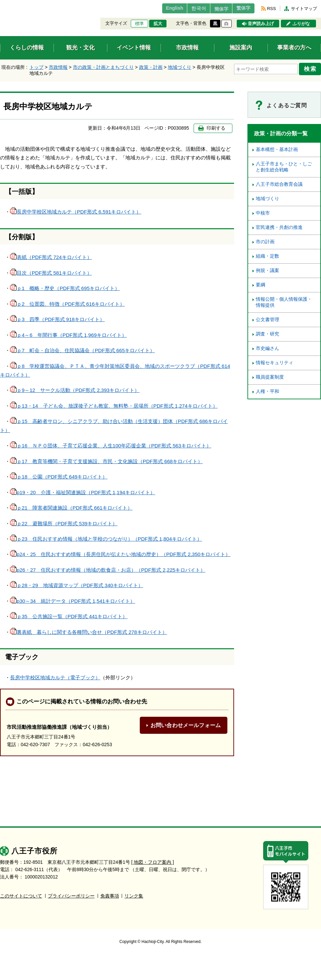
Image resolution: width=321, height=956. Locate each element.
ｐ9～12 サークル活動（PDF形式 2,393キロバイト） (74, 390)
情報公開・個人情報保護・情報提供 (284, 302)
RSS (271, 8)
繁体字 (241, 8)
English (161, 8)
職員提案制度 (270, 377)
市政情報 (58, 67)
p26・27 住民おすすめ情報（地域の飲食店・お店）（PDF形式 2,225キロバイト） (107, 570)
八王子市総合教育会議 (279, 184)
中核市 (263, 213)
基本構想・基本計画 (277, 149)
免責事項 (109, 895)
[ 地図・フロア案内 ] (152, 861)
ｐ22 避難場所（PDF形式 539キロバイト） (63, 523)
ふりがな (301, 23)
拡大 (157, 23)
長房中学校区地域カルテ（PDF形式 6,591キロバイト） (75, 212)
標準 (139, 23)
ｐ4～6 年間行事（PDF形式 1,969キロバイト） (68, 335)
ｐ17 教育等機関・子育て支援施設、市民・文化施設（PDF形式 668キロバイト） (106, 461)
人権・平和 (267, 391)
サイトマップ (304, 8)
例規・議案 (267, 270)
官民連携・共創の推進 (279, 227)
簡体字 (215, 9)
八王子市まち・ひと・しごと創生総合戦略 (284, 166)
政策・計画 (151, 67)
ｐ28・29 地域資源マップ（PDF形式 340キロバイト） (76, 585)
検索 (311, 68)
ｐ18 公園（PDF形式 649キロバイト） (58, 477)
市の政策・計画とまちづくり (103, 67)
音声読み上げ (261, 23)
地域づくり (179, 67)
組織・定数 (267, 256)
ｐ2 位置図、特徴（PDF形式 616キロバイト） (67, 304)
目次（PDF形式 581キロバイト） (51, 273)
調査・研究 (267, 333)
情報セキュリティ (274, 362)
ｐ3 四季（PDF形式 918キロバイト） (57, 319)
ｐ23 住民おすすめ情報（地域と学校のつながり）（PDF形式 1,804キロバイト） (106, 539)
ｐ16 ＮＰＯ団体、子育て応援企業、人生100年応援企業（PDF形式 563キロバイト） (110, 445)
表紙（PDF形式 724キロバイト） (51, 257)
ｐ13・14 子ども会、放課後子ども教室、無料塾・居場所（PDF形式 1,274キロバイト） (114, 406)
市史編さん (267, 348)
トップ (36, 67)
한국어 (188, 8)
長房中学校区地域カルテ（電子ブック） (55, 677)
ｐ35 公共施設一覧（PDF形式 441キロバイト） (68, 616)
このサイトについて (21, 895)
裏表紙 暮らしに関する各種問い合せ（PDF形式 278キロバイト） (88, 632)
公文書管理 (267, 319)
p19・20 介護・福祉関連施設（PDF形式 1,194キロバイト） (82, 492)
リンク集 (133, 895)
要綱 (260, 284)
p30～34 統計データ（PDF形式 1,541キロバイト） (72, 601)
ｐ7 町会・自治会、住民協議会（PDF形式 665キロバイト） (82, 350)
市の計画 (265, 241)
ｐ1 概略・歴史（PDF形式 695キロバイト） (65, 288)
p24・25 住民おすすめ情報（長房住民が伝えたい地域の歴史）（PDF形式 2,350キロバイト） (120, 554)
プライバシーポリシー (71, 895)
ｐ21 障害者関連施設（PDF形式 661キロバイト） (71, 508)
